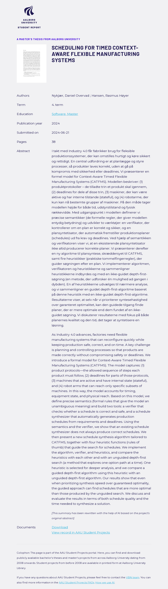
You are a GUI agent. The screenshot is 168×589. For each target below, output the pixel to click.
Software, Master (65, 114)
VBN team (132, 577)
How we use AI (105, 582)
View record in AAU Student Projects (81, 532)
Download (60, 527)
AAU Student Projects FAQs (76, 582)
